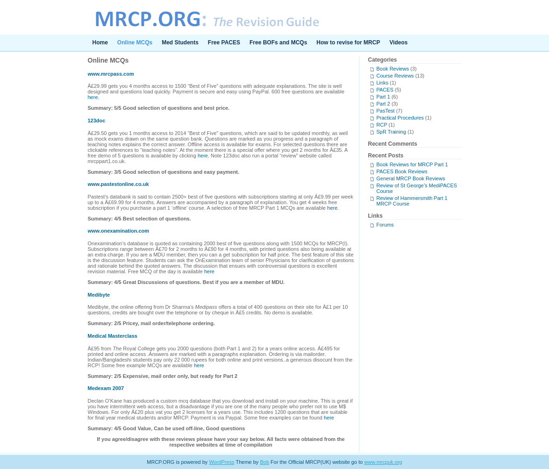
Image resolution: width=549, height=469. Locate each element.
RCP (382, 125)
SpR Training (391, 132)
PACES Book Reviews (402, 171)
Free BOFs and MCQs (278, 42)
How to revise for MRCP (348, 42)
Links (383, 82)
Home (100, 42)
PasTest (386, 111)
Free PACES (224, 42)
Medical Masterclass (112, 336)
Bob (264, 462)
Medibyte (99, 295)
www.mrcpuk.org (383, 462)
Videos (398, 42)
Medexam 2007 (106, 388)
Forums (385, 224)
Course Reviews (395, 75)
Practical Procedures (400, 118)
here (209, 271)
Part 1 (383, 96)
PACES (385, 89)
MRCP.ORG (275, 17)
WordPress (221, 462)
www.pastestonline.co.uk (118, 184)
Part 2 (383, 104)
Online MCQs (134, 42)
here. (94, 97)
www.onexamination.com (119, 231)
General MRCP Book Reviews (411, 178)
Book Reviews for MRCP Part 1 (412, 164)
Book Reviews (393, 68)
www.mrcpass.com (111, 74)
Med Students (180, 42)
